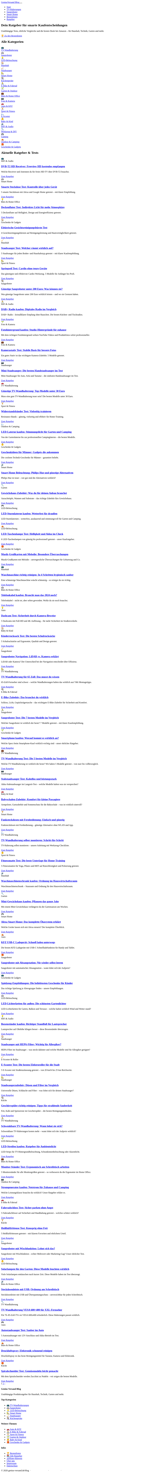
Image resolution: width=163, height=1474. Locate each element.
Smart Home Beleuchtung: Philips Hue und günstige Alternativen (37, 472)
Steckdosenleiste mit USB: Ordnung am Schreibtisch (30, 1289)
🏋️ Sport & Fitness (15, 1434)
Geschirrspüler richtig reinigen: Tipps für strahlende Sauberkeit (36, 1105)
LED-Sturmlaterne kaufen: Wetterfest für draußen (29, 513)
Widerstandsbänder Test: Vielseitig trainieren (26, 411)
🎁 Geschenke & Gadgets (18, 1442)
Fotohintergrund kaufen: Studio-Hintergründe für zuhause (33, 329)
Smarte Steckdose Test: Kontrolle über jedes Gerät (29, 186)
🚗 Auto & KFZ (14, 1429)
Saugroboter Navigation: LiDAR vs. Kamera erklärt (30, 656)
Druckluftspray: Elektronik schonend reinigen (26, 1350)
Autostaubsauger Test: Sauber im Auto (22, 1330)
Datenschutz (12, 1466)
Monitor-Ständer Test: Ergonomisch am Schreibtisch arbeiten (35, 1166)
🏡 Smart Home (14, 1413)
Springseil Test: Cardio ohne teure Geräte (24, 268)
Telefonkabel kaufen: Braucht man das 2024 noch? (29, 595)
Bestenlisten (12, 17)
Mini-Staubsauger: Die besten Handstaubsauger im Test (32, 370)
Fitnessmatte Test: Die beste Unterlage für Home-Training (33, 860)
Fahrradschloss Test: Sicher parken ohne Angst (27, 1207)
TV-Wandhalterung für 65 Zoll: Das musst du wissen (30, 676)
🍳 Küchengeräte (14, 1418)
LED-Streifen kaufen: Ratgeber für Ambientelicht (28, 1146)
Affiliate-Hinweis (14, 1458)
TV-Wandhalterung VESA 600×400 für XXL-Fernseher (31, 1309)
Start (9, 7)
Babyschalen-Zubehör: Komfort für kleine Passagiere (30, 799)
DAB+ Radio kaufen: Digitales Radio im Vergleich (28, 309)
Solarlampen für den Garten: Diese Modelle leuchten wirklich (35, 1269)
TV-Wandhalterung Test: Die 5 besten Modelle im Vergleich (34, 758)
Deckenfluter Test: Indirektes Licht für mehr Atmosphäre (33, 207)
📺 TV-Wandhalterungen (18, 1405)
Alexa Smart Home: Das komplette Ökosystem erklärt (31, 921)
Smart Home (12, 14)
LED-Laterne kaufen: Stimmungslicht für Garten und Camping (36, 431)
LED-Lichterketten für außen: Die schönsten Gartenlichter (33, 1003)
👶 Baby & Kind (14, 1440)
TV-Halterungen (14, 9)
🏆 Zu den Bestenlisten (11, 36)
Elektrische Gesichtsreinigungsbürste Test (24, 227)
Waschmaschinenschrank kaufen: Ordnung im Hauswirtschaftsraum (39, 881)
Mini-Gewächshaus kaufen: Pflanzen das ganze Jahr (30, 901)
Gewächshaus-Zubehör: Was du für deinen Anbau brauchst (34, 493)
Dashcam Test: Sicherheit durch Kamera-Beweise (28, 615)
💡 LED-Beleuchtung (16, 1410)
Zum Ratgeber (7, 176)
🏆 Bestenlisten (14, 1453)
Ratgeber (11, 19)
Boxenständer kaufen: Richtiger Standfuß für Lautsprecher (34, 1024)
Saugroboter (12, 12)
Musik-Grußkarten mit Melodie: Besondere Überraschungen (34, 554)
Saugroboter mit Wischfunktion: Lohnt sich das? (28, 1248)
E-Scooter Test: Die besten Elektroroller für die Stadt (30, 1064)
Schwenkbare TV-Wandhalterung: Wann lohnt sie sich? (31, 1126)
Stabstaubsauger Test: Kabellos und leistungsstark (29, 778)
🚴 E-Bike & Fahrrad (16, 1432)
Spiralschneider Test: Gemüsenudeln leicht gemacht (29, 1371)
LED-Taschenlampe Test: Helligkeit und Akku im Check (32, 533)
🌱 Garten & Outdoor (16, 1437)
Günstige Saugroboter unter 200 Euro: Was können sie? (32, 288)
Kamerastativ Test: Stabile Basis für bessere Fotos (28, 350)
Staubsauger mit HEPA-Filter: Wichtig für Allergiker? (31, 1044)
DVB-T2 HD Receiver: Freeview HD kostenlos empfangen (33, 166)
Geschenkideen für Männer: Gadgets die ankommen (30, 452)
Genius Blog (10, 2)
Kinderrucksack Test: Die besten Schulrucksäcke (28, 636)
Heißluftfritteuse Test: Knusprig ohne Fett (24, 1228)
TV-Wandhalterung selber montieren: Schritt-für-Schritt (32, 840)
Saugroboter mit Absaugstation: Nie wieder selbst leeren (32, 962)
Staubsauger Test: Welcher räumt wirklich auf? (27, 248)
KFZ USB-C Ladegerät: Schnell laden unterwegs (28, 942)
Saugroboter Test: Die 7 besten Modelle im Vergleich (30, 717)
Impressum (11, 1463)
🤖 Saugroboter (14, 1408)
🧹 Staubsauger (14, 1416)
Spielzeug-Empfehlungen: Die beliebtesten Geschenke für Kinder (37, 983)
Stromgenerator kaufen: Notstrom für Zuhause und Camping (35, 1187)
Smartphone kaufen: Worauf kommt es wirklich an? (30, 738)
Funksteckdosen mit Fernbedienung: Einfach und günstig (33, 819)
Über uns (11, 1461)
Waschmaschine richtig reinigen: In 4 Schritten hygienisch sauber (37, 574)
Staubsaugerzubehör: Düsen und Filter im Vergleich (30, 1085)
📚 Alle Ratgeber (14, 1456)
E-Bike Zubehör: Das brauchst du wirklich (24, 697)
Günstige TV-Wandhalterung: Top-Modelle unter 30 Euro (33, 391)
